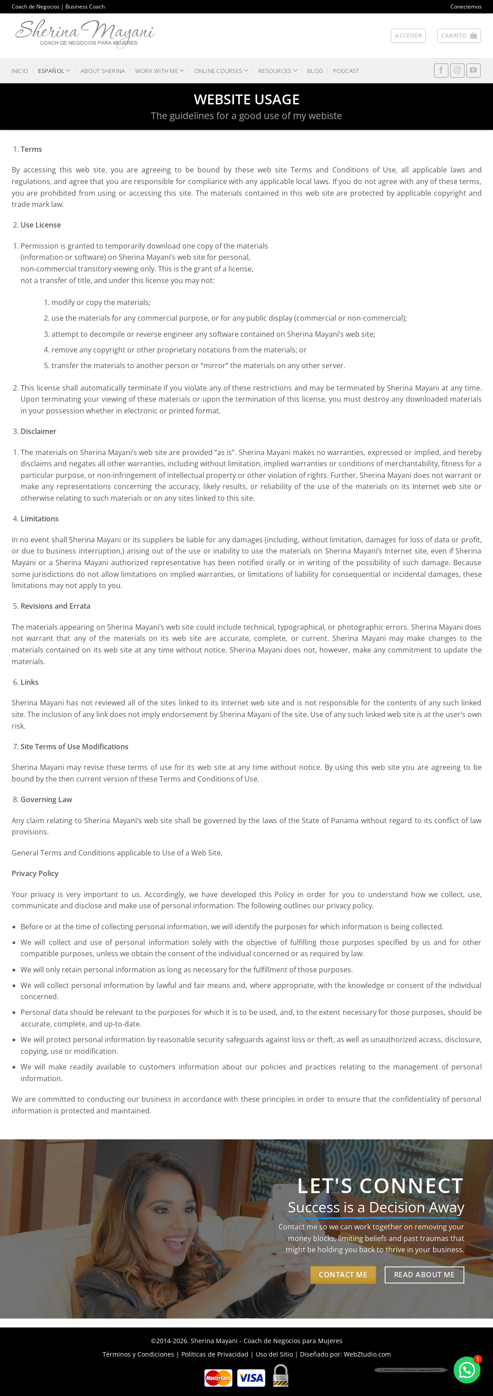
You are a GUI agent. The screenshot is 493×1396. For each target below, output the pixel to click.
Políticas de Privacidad (215, 1354)
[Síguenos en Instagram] (457, 70)
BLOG (315, 71)
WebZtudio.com (367, 1354)
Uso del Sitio (274, 1354)
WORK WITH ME (159, 70)
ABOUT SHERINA (103, 71)
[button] (408, 36)
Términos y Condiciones (138, 1354)
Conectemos (466, 6)
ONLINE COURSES (221, 70)
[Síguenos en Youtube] (473, 70)
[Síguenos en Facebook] (441, 70)
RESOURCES (277, 70)
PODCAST (346, 71)
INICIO (20, 71)
